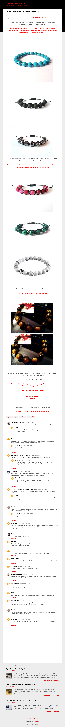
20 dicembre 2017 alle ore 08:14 (27, 427)
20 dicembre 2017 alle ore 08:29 (27, 495)
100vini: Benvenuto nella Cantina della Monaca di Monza (21, 700)
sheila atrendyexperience (19, 455)
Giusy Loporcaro (16, 574)
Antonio (13, 541)
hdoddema (37, 721)
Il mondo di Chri (16, 422)
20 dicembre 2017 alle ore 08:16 (27, 478)
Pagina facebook (32, 396)
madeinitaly (31, 417)
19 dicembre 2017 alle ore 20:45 (33, 455)
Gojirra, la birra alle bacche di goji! (15, 669)
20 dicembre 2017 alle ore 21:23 (34, 609)
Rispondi (13, 435)
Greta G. (17, 427)
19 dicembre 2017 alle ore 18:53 (26, 438)
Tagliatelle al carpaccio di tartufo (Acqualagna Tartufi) (21, 684)
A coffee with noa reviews (19, 507)
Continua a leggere (51, 680)
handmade (23, 417)
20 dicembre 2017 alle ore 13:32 (24, 551)
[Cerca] (61, 4)
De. (12, 534)
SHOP (32, 398)
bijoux (16, 417)
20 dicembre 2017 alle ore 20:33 (24, 600)
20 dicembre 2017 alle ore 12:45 (20, 534)
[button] (58, 11)
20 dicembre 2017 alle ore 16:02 (28, 574)
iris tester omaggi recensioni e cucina (23, 489)
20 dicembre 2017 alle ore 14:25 (24, 566)
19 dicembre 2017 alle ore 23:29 (41, 489)
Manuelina (14, 600)
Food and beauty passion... (16, 3)
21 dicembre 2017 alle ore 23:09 (24, 619)
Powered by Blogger (32, 718)
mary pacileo (15, 558)
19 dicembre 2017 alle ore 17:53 (28, 422)
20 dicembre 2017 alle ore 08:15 (27, 445)
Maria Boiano (15, 583)
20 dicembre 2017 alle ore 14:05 (26, 558)
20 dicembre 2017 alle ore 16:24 (26, 583)
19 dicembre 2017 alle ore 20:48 (23, 471)
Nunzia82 (14, 471)
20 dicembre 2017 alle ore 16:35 (21, 592)
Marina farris (15, 439)
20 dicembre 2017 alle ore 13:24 (23, 541)
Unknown (14, 523)
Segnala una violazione (32, 724)
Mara (12, 592)
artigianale (10, 417)
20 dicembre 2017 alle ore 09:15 (24, 523)
